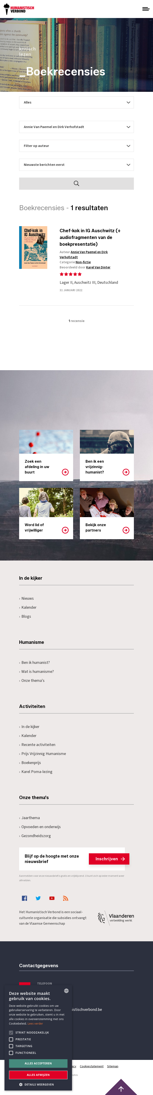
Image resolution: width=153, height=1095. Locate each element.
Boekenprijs (30, 763)
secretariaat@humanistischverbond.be (69, 1009)
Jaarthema (29, 818)
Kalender (27, 607)
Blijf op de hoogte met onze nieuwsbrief (75, 859)
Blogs (25, 616)
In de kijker (29, 727)
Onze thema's (32, 680)
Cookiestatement (92, 1066)
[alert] (38, 1037)
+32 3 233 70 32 (50, 991)
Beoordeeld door (85, 267)
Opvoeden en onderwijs (40, 827)
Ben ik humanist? (34, 662)
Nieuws (26, 598)
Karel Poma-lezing (35, 772)
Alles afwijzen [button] (38, 1075)
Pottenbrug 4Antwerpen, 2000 (51, 1030)
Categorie (75, 262)
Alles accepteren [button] (38, 1063)
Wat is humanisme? (36, 671)
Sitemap (112, 1066)
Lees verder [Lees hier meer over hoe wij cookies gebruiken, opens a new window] (35, 1023)
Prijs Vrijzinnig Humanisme (42, 754)
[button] (38, 1084)
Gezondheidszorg (35, 836)
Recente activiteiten (37, 745)
